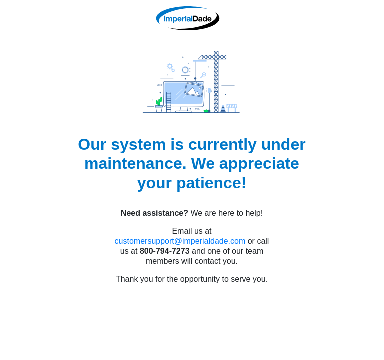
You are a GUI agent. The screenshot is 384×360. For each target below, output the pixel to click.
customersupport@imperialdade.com (180, 241)
